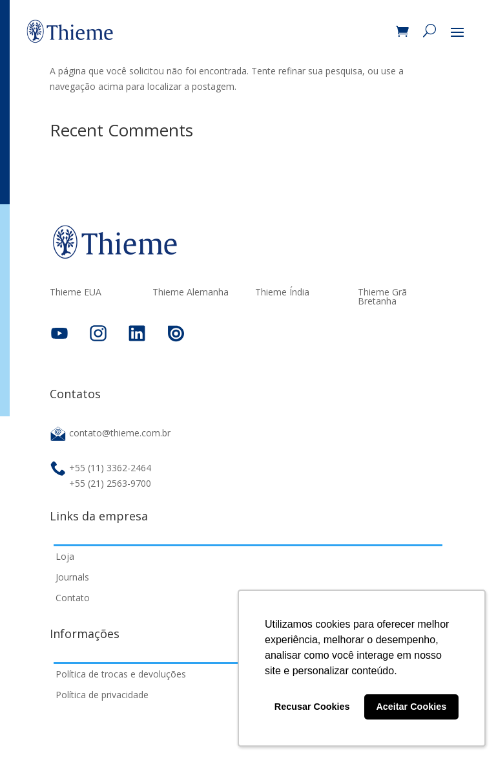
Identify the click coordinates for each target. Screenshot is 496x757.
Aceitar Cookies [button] (411, 706)
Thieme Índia (282, 293)
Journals (72, 577)
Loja (65, 556)
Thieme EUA (75, 293)
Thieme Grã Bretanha (382, 297)
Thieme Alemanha (190, 293)
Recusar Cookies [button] (312, 706)
